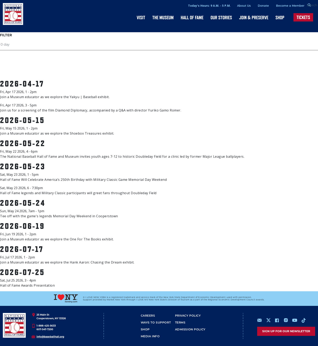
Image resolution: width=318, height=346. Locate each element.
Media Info (150, 336)
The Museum (163, 17)
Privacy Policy (188, 315)
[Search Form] (305, 6)
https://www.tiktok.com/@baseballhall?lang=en (303, 320)
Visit (141, 17)
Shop (279, 17)
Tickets (303, 17)
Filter (6, 35)
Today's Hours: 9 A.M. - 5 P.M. (199, 5)
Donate (253, 5)
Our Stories (221, 17)
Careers (148, 315)
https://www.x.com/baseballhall (268, 320)
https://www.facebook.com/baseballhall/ (276, 320)
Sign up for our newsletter (286, 331)
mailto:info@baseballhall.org (259, 320)
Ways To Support (156, 322)
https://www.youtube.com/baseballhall (294, 320)
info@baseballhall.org (50, 336)
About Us (234, 5)
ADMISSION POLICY (190, 329)
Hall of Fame (192, 17)
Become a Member (280, 5)
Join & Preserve (253, 17)
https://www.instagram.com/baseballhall (285, 320)
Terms (180, 322)
